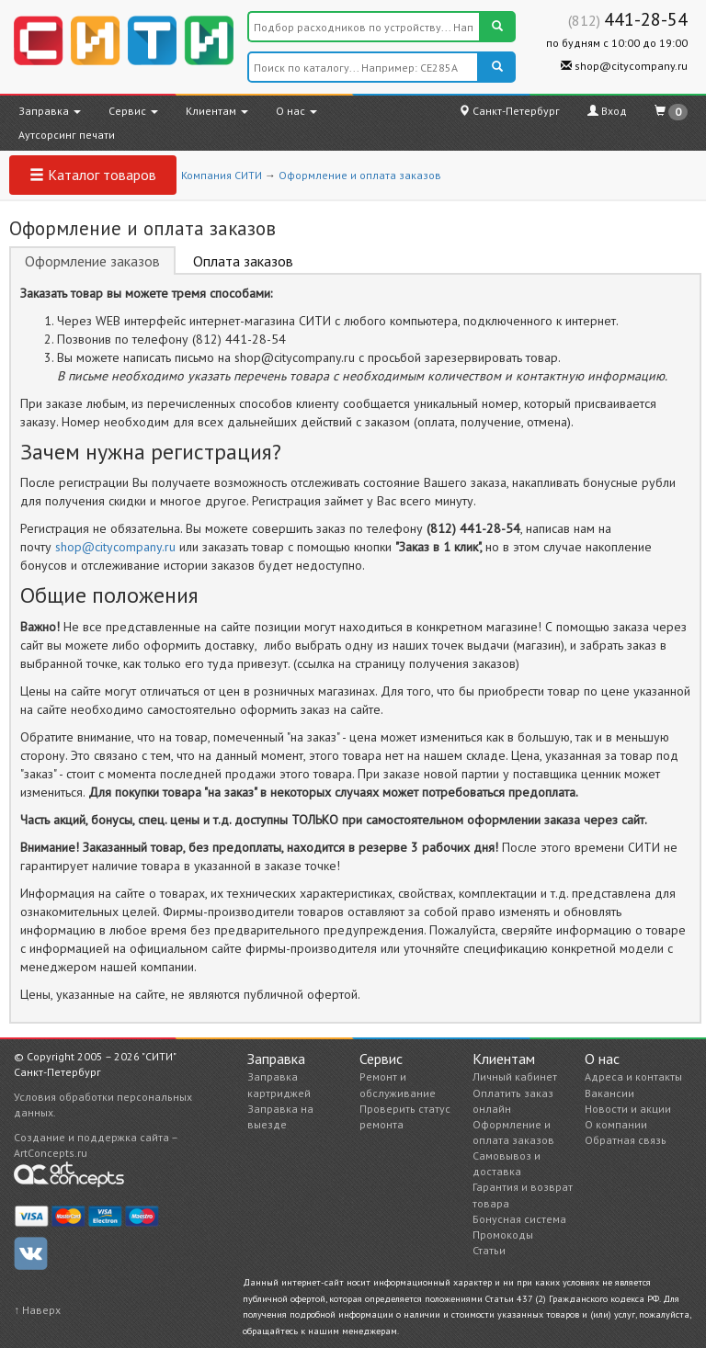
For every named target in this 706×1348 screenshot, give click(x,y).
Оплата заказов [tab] (243, 261)
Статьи (489, 1250)
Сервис (133, 111)
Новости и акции (628, 1109)
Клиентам (217, 111)
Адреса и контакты (633, 1076)
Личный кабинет (515, 1076)
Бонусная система (519, 1219)
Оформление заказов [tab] (92, 261)
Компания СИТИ (221, 175)
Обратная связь (625, 1140)
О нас (296, 111)
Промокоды (503, 1234)
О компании (616, 1124)
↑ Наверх (37, 1310)
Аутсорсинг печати (66, 135)
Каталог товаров (92, 174)
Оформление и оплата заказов (360, 175)
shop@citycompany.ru (624, 66)
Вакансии (609, 1093)
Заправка (49, 111)
